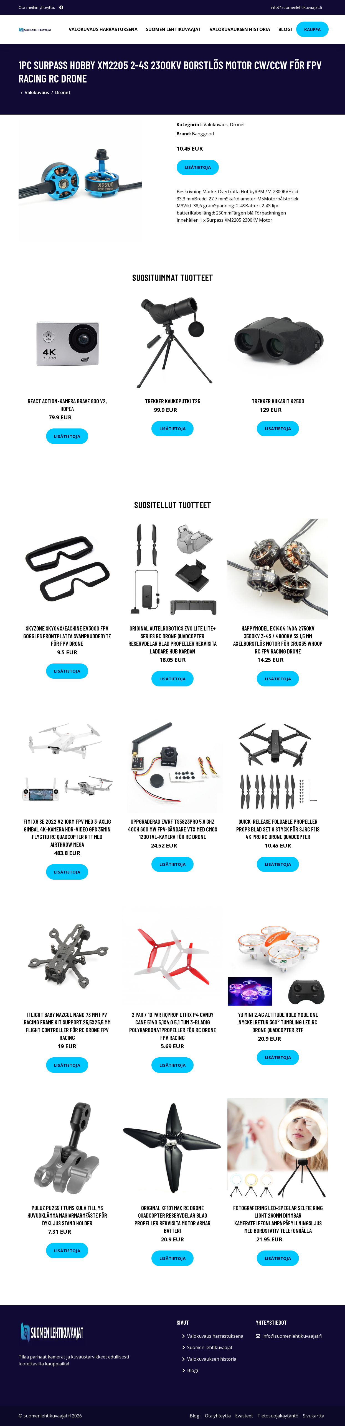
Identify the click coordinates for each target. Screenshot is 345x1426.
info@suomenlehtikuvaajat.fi (296, 7)
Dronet (63, 92)
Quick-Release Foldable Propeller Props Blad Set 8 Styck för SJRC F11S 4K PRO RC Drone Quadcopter (277, 829)
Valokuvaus (37, 92)
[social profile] (61, 7)
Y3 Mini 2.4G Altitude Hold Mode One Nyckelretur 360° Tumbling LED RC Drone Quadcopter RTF (278, 1022)
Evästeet (244, 1416)
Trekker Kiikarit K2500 (278, 400)
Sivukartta (313, 1416)
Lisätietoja (198, 167)
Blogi (285, 29)
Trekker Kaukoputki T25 (172, 400)
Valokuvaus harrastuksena (103, 29)
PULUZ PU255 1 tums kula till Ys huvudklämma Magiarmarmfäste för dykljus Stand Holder (67, 1215)
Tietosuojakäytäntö (277, 1416)
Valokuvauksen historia (240, 29)
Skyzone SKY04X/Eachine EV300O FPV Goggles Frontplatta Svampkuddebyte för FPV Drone (67, 636)
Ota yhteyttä (218, 1416)
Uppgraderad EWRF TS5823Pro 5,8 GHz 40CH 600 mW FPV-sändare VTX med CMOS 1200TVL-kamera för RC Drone (172, 829)
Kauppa (312, 29)
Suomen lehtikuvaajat (173, 29)
